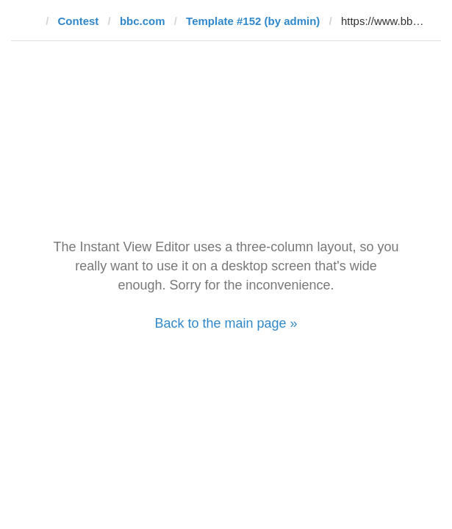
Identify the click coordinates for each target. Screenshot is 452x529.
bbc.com (142, 21)
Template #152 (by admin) (253, 21)
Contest (78, 21)
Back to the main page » (225, 323)
